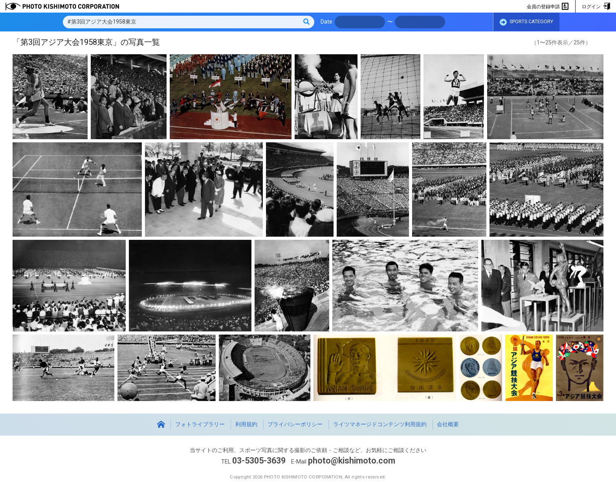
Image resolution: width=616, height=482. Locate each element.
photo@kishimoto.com (352, 460)
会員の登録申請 (548, 6)
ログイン (596, 6)
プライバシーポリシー (295, 424)
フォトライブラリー (200, 424)
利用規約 (246, 424)
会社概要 (448, 424)
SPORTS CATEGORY (526, 22)
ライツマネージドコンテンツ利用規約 (380, 424)
